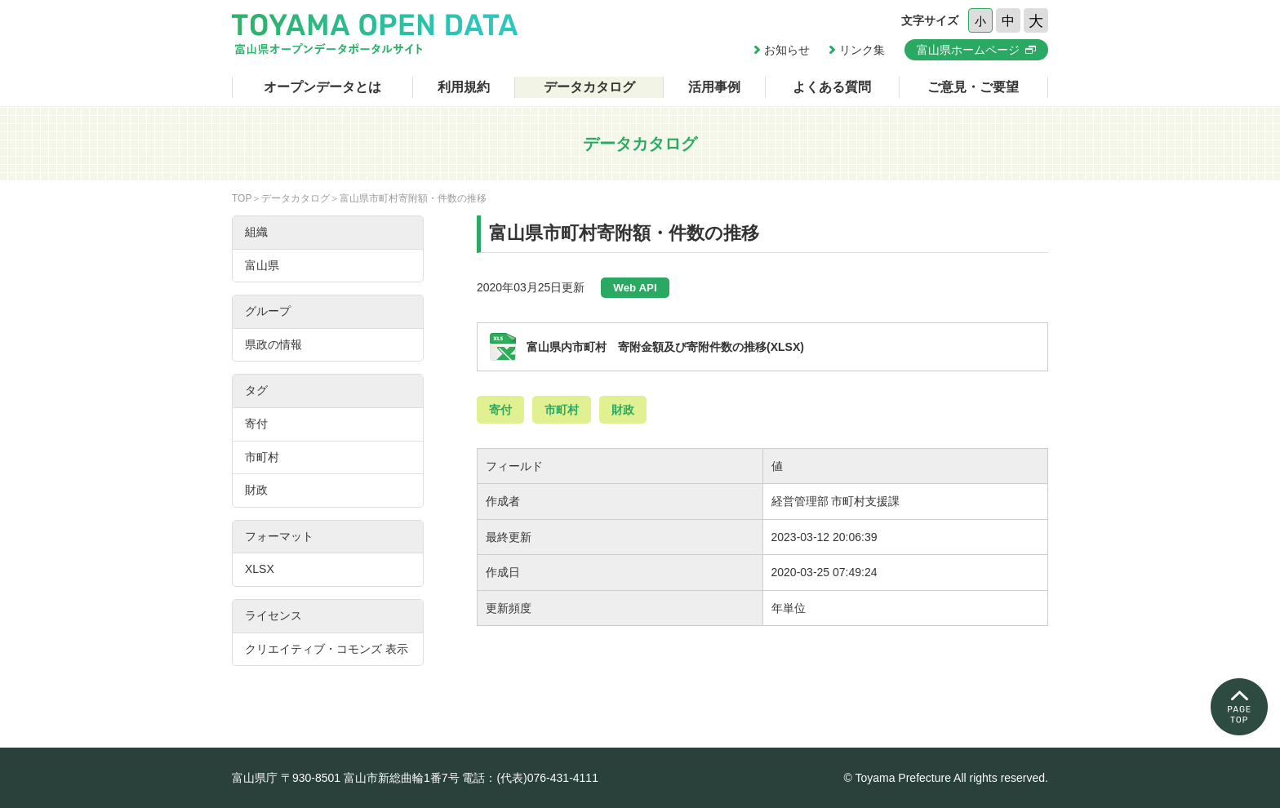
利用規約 (464, 87)
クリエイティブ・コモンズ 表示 (326, 648)
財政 (622, 409)
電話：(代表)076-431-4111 (530, 777)
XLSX (259, 568)
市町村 (561, 409)
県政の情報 (273, 344)
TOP (241, 198)
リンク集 (862, 49)
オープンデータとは (322, 87)
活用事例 (714, 87)
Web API (634, 288)
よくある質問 (832, 87)
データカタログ (589, 87)
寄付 (500, 409)
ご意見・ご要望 (973, 87)
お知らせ (787, 49)
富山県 (262, 265)
